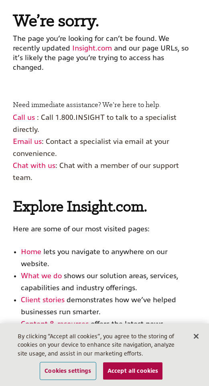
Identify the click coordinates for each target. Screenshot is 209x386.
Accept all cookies (133, 371)
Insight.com (92, 48)
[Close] (196, 336)
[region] (104, 354)
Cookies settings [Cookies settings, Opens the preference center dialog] (68, 371)
